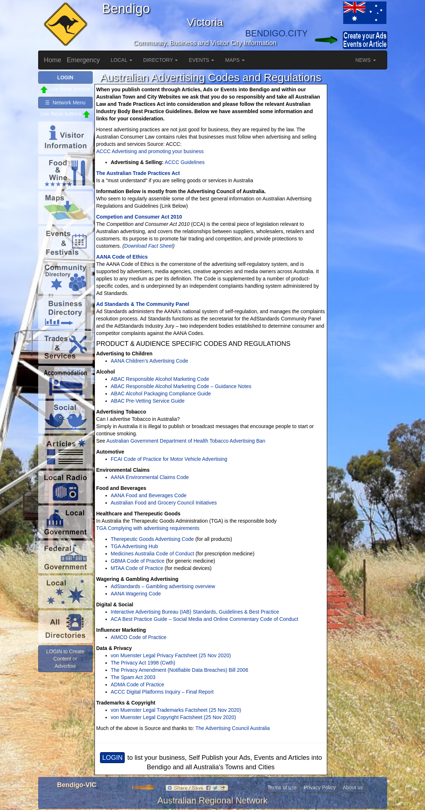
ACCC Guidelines (185, 162)
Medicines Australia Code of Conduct (153, 553)
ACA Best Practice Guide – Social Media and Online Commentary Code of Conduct (204, 619)
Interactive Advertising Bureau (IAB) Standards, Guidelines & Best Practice (195, 612)
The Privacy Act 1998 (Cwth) (143, 663)
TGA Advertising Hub (134, 546)
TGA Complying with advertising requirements (148, 528)
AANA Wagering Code (136, 593)
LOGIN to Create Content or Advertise (65, 659)
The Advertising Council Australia (232, 728)
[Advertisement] (358, 180)
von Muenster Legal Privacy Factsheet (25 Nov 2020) (171, 655)
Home (52, 60)
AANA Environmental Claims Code (150, 477)
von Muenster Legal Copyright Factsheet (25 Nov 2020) (173, 717)
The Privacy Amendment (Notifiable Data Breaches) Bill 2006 (179, 670)
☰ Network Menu (65, 102)
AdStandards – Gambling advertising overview (163, 586)
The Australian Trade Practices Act (138, 173)
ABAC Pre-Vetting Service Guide (148, 401)
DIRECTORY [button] (160, 60)
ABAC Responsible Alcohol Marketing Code (160, 379)
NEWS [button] (366, 60)
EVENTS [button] (201, 60)
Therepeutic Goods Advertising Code (152, 539)
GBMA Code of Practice (138, 561)
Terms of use (282, 787)
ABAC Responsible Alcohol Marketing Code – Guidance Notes (181, 386)
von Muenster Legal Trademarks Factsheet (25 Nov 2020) (176, 710)
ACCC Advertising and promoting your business (150, 151)
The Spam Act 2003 (133, 677)
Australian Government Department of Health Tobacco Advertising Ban (185, 441)
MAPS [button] (235, 60)
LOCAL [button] (121, 60)
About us (353, 787)
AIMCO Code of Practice (139, 637)
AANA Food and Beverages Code (149, 495)
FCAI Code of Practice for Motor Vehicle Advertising (169, 459)
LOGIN (112, 757)
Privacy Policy (320, 787)
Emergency (83, 60)
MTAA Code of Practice (137, 568)
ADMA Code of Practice (137, 684)
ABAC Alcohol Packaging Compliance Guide (161, 393)
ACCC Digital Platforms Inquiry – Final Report (162, 692)
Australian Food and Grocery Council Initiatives (164, 503)
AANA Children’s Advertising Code (149, 361)
